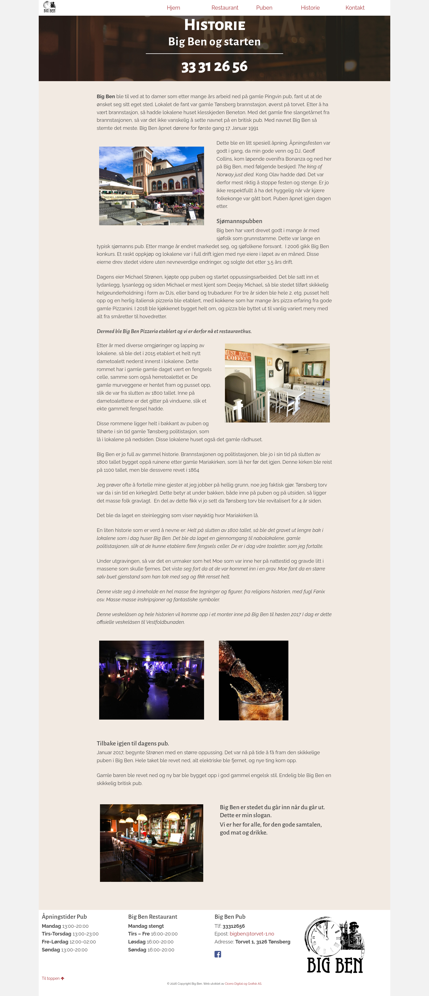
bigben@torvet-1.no (252, 934)
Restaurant (224, 8)
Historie (310, 8)
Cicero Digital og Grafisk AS (243, 983)
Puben (264, 8)
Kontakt (355, 8)
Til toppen (53, 978)
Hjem (173, 8)
